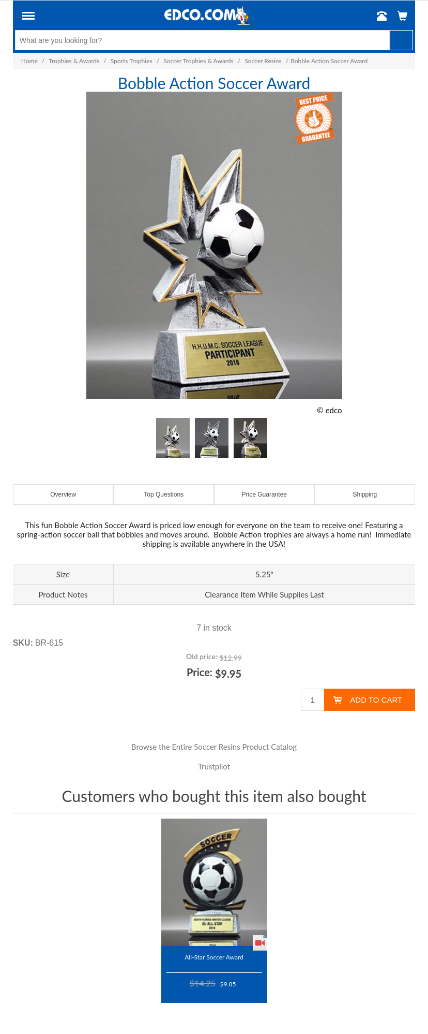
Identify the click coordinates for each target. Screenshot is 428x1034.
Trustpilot (214, 766)
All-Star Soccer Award (214, 956)
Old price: (201, 656)
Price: (199, 672)
